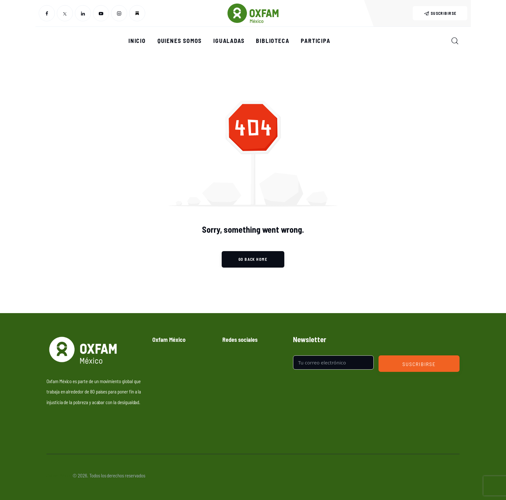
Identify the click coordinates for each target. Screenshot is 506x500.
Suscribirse (419, 364)
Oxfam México (59, 475)
